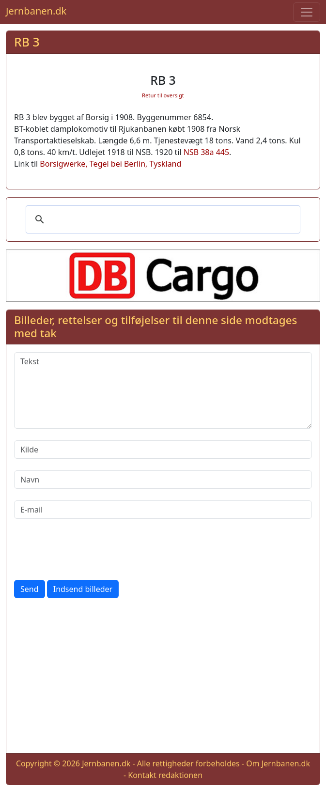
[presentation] (87, 549)
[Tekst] (163, 390)
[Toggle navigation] (306, 12)
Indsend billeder (82, 589)
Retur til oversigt (163, 95)
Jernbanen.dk (36, 10)
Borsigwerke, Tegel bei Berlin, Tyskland (110, 163)
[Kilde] (163, 449)
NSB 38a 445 (206, 152)
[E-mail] (163, 509)
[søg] (161, 219)
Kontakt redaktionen (165, 775)
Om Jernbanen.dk (278, 763)
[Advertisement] (163, 678)
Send (29, 589)
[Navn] (163, 479)
